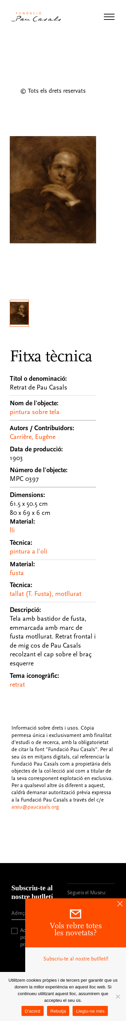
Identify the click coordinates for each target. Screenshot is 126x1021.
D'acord (32, 1011)
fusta (17, 573)
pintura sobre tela (34, 412)
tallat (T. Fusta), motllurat (45, 594)
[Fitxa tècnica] (53, 517)
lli (12, 530)
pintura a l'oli (28, 551)
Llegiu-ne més (90, 1011)
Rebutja (58, 1011)
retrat (17, 684)
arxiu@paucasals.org (35, 807)
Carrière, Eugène (32, 437)
